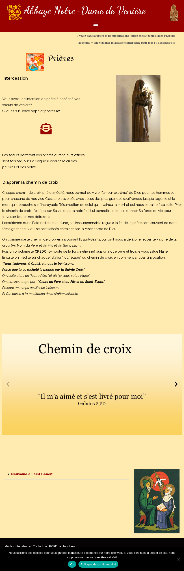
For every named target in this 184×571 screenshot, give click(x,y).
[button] (95, 24)
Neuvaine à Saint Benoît (32, 474)
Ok (72, 564)
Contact (38, 546)
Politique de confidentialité (98, 564)
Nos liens (69, 546)
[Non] (178, 559)
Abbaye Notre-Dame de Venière (85, 10)
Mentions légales (15, 546)
